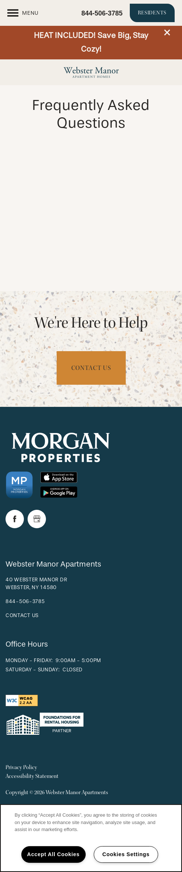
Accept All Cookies (53, 854)
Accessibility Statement (32, 776)
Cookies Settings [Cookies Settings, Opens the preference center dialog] (125, 854)
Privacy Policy (21, 767)
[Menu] (23, 13)
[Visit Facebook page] (15, 519)
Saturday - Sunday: (33, 670)
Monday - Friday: (29, 660)
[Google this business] (37, 519)
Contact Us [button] (91, 368)
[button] (167, 32)
